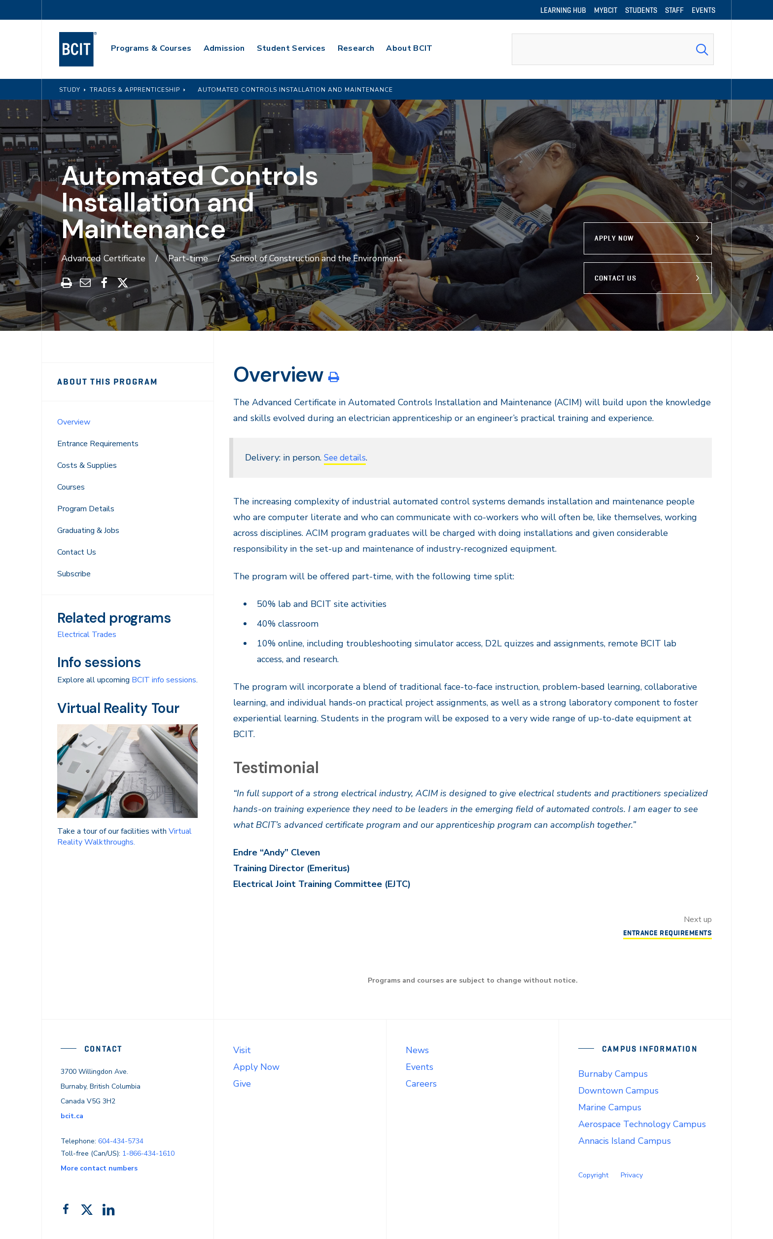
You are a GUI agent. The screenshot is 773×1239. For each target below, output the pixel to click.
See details (346, 457)
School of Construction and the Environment (320, 258)
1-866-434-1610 (148, 1153)
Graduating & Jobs (88, 530)
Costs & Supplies (87, 465)
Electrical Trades (86, 634)
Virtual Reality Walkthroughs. (124, 836)
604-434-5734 (120, 1140)
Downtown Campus (618, 1090)
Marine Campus (609, 1107)
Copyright (593, 1174)
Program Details (85, 508)
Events (419, 1066)
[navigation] (87, 49)
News (417, 1050)
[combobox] (613, 49)
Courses (71, 486)
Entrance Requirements (98, 443)
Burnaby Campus (613, 1073)
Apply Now (614, 238)
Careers (421, 1083)
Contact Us (615, 278)
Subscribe (74, 573)
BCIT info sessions (164, 679)
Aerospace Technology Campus (642, 1124)
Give (242, 1083)
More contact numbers (99, 1167)
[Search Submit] (702, 49)
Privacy (632, 1174)
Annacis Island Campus (624, 1140)
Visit (242, 1050)
